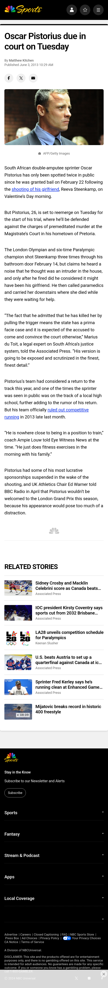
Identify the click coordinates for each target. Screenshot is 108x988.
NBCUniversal (31, 950)
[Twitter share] (21, 78)
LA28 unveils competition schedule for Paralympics (70, 635)
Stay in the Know (17, 772)
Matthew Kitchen (21, 60)
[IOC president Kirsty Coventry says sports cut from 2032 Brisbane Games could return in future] (18, 613)
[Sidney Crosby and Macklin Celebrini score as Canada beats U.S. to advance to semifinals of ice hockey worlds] (18, 588)
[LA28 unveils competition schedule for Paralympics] (18, 637)
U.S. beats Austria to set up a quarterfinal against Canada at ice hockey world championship (68, 660)
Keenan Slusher (47, 643)
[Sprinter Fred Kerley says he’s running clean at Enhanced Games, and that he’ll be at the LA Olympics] (18, 687)
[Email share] (33, 78)
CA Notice (11, 942)
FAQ (64, 934)
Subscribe (15, 793)
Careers (25, 934)
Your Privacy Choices (86, 938)
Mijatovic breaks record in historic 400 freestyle (68, 709)
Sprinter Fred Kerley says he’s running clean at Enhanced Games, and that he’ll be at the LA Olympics (69, 684)
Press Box (12, 938)
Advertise (10, 934)
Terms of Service (32, 942)
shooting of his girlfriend (35, 189)
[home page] (23, 10)
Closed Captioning (46, 934)
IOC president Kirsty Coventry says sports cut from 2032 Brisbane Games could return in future (69, 610)
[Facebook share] (8, 78)
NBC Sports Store (82, 934)
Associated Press (48, 594)
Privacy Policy (49, 938)
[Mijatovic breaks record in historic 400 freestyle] (18, 712)
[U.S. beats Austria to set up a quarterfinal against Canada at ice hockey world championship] (18, 662)
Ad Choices (29, 938)
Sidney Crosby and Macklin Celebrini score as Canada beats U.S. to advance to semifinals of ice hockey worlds (67, 585)
